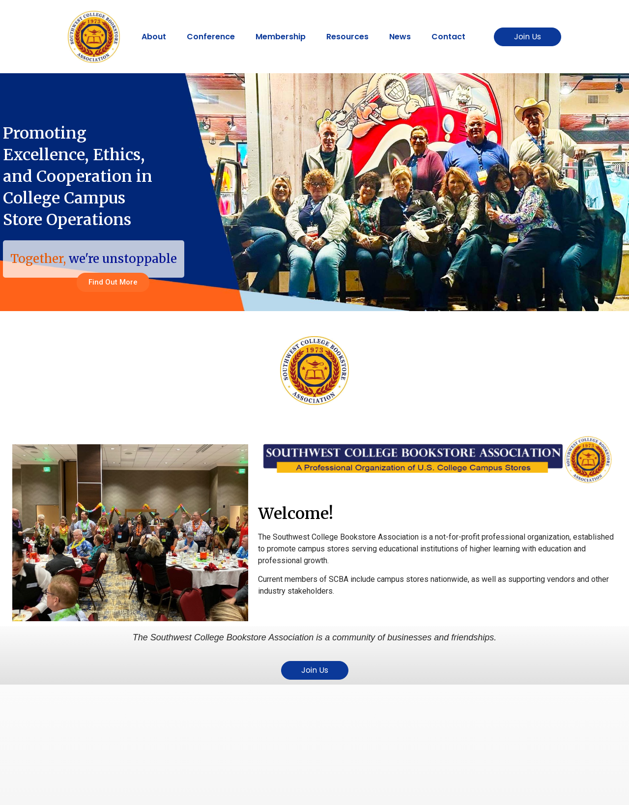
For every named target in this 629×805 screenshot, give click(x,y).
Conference (211, 36)
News (400, 36)
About (154, 36)
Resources (347, 36)
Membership (281, 36)
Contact (448, 36)
